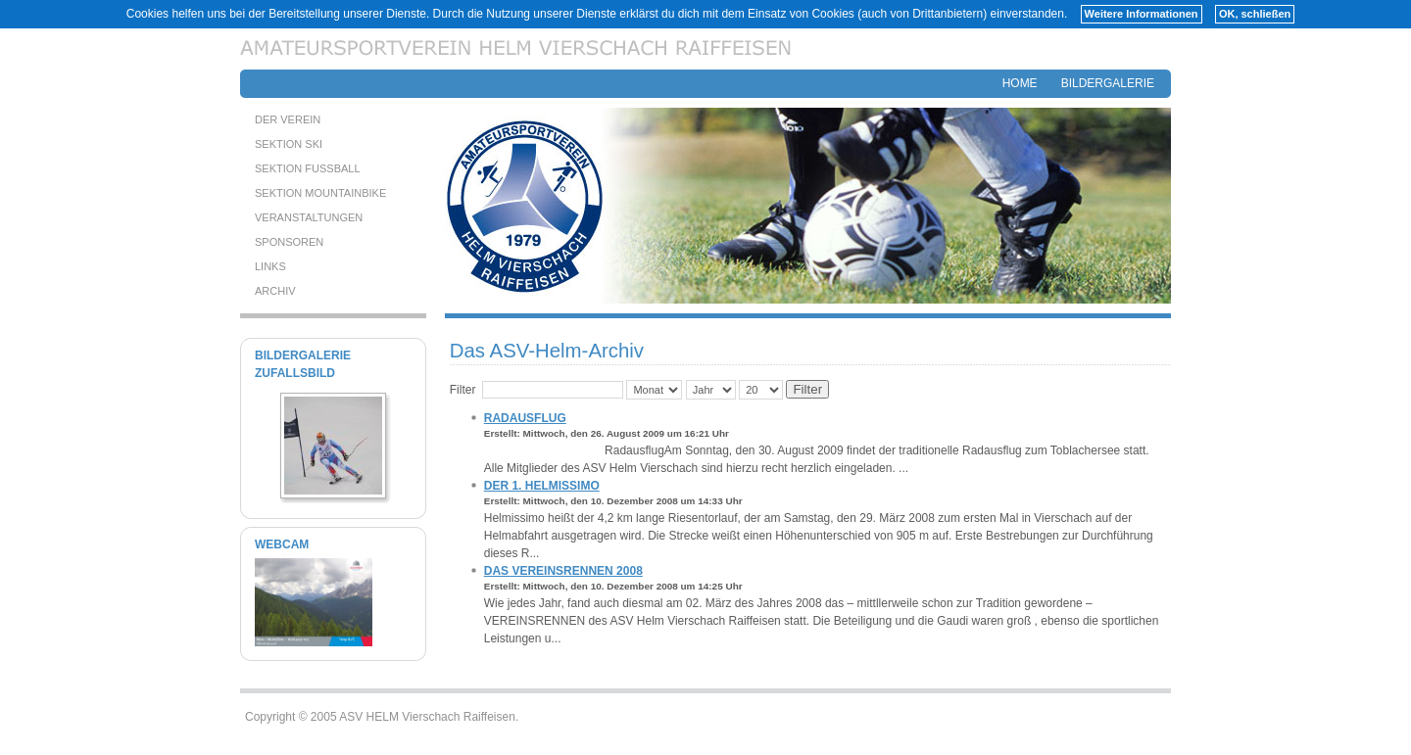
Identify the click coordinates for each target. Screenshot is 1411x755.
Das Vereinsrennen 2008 (563, 571)
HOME (1020, 83)
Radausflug (525, 418)
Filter (807, 389)
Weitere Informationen (1141, 14)
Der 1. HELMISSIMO (542, 486)
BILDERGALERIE (1107, 83)
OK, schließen (1254, 14)
